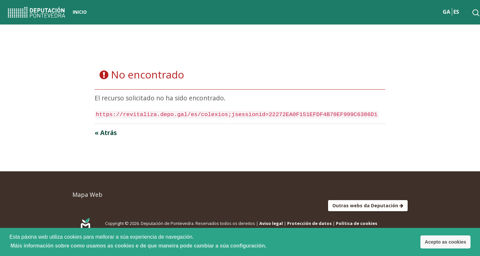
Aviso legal (271, 223)
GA (446, 11)
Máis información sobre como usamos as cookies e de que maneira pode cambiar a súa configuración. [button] (138, 245)
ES (456, 11)
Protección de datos (309, 223)
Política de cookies (356, 223)
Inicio (80, 12)
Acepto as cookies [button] (445, 242)
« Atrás (106, 132)
